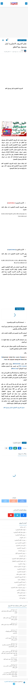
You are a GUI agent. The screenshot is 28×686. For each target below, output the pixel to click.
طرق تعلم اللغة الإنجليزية (19, 532)
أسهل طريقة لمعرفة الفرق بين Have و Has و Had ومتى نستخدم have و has (9, 674)
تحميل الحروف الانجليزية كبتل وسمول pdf (14, 407)
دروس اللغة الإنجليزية (20, 535)
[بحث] (2, 3)
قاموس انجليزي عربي (20, 542)
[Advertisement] (14, 22)
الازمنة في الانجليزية (20, 545)
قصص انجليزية (22, 595)
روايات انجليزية (21, 563)
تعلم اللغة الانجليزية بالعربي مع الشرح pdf (10, 666)
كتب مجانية (22, 527)
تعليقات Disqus (5, 501)
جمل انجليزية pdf (21, 592)
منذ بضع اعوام (13, 609)
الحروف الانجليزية (22, 40)
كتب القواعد (22, 537)
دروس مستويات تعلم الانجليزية (18, 587)
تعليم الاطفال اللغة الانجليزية (18, 558)
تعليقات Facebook (22, 501)
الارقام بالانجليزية (21, 569)
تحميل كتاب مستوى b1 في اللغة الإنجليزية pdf (10, 618)
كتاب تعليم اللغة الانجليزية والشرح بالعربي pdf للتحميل (9, 645)
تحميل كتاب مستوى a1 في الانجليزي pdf (11, 638)
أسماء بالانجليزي (21, 584)
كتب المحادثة (22, 556)
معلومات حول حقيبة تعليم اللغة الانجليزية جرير (10, 660)
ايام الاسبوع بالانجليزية (20, 577)
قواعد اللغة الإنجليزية (20, 529)
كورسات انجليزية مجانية (19, 566)
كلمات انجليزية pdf (21, 574)
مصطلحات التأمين (21, 590)
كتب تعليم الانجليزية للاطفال (18, 561)
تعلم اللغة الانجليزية (8, 681)
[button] (19, 448)
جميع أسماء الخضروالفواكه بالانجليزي (11, 632)
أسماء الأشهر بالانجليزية (19, 582)
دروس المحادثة (21, 550)
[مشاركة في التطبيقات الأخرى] (6, 448)
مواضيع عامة (22, 598)
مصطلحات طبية (21, 579)
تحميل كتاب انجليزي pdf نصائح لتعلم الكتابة (9, 611)
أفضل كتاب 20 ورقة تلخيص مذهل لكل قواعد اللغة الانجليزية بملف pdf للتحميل (9, 653)
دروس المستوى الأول (20, 553)
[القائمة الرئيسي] (26, 3)
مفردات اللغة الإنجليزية (20, 540)
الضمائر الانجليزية (21, 571)
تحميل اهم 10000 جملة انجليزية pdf (9, 624)
